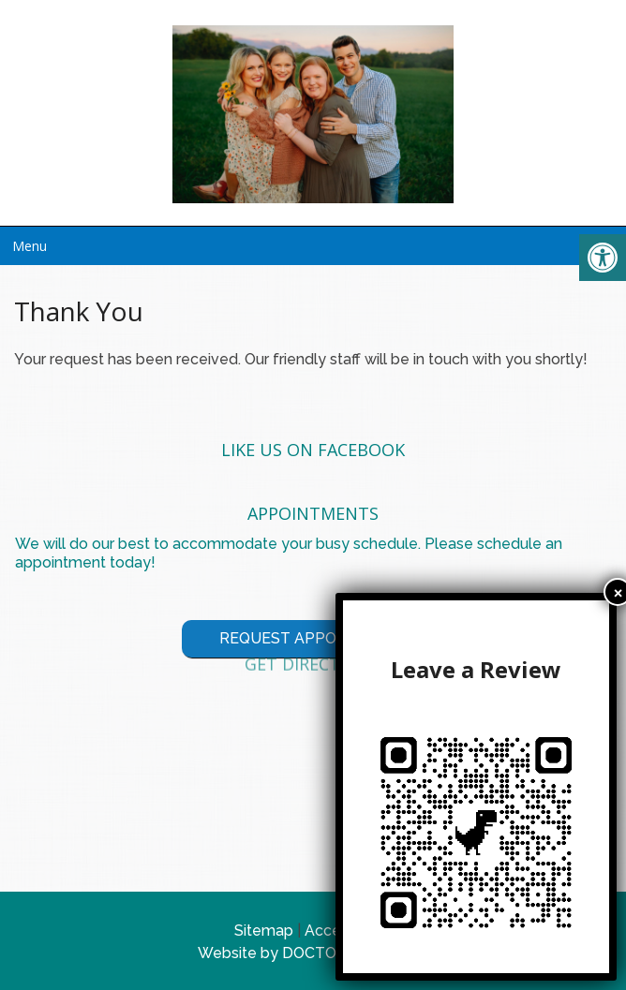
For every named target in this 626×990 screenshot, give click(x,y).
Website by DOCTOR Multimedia (313, 953)
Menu (29, 246)
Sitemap (263, 930)
